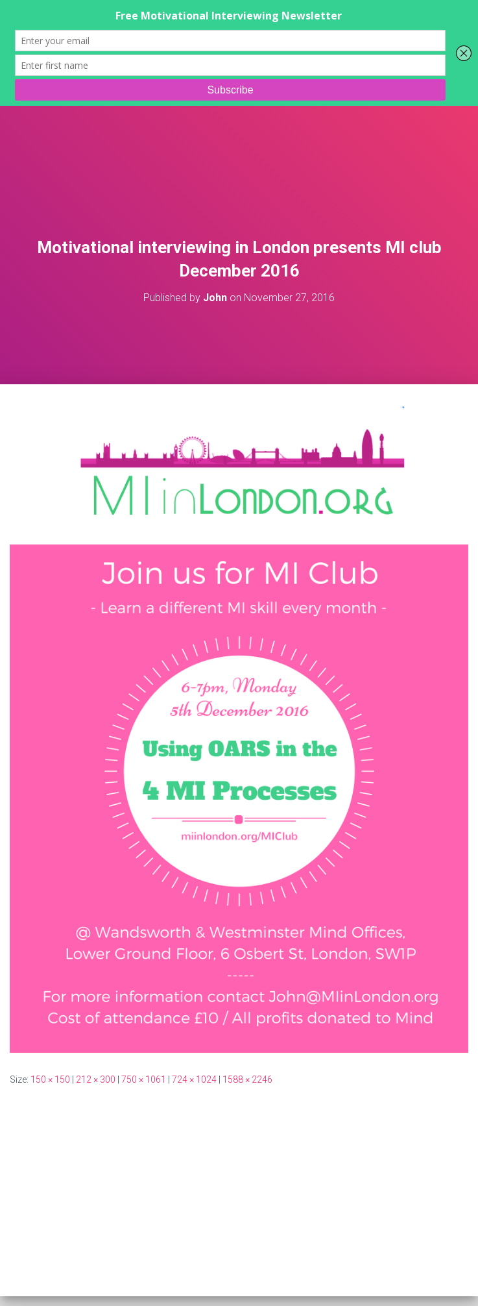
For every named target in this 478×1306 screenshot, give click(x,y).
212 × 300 (95, 1079)
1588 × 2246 (247, 1079)
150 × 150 (50, 1079)
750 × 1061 (143, 1079)
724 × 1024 (194, 1079)
